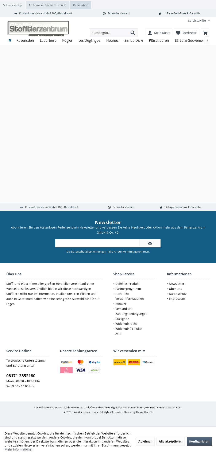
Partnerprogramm (128, 289)
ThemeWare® (144, 412)
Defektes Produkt (127, 284)
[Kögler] (67, 40)
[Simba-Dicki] (134, 40)
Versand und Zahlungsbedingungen (131, 311)
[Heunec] (112, 40)
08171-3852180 (20, 375)
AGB (118, 334)
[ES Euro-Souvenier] (189, 40)
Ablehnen (145, 441)
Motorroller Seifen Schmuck (47, 5)
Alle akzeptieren (170, 441)
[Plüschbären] (159, 40)
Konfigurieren (199, 441)
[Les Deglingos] (89, 40)
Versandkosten (99, 407)
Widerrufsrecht (126, 324)
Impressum (177, 299)
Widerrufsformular (128, 329)
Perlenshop (80, 5)
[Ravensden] (25, 40)
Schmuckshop (12, 5)
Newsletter (176, 284)
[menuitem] (197, 20)
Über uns (175, 289)
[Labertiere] (48, 40)
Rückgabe (122, 319)
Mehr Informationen (19, 449)
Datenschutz (178, 294)
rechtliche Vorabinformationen (129, 296)
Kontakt (120, 304)
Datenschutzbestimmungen (88, 251)
